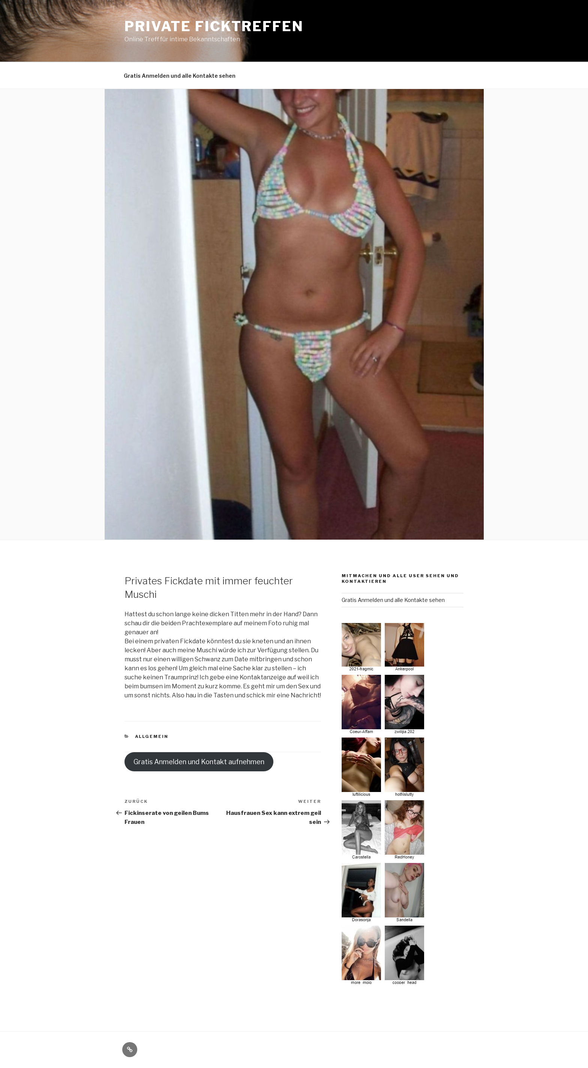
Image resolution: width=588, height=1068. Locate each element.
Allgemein (152, 736)
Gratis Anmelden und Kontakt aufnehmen (199, 762)
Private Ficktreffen (214, 26)
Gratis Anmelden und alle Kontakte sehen (180, 75)
